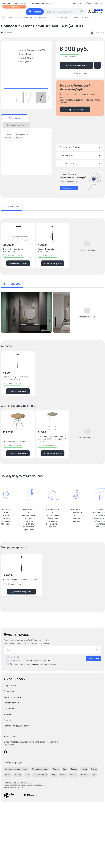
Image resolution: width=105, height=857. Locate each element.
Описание (14, 118)
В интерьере (11, 283)
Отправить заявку (75, 109)
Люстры (56, 769)
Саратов (76, 3)
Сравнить (97, 32)
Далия (28, 61)
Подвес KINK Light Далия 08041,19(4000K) (13, 250)
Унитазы (73, 775)
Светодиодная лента (40, 769)
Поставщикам (10, 708)
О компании (9, 691)
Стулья (94, 769)
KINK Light (29, 58)
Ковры (53, 775)
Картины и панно (40, 775)
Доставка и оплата (12, 697)
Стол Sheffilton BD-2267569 (14, 441)
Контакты (8, 714)
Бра (64, 769)
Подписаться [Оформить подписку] (93, 658)
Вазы (27, 775)
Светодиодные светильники (16, 769)
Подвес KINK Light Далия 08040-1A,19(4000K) (50, 250)
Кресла (84, 769)
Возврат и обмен (11, 702)
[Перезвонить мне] (80, 181)
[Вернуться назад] (3, 17)
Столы (7, 775)
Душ (94, 775)
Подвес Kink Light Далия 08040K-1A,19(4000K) (21, 579)
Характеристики (16, 125)
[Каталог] (35, 11)
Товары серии (11, 206)
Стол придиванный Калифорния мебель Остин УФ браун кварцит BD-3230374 (52, 438)
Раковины (84, 775)
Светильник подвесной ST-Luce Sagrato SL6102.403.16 (15, 378)
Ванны (62, 775)
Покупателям (10, 685)
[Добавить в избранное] (31, 227)
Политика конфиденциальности (18, 725)
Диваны (74, 769)
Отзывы (7, 720)
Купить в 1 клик (80, 73)
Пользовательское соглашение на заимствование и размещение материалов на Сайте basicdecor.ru (24, 784)
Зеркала (18, 775)
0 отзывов (7, 32)
